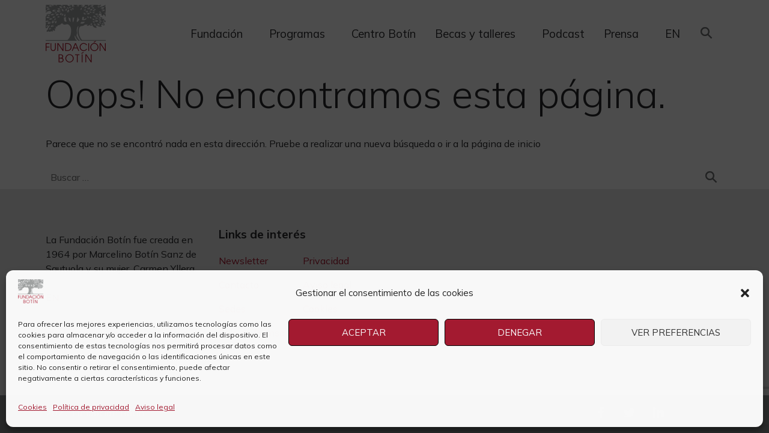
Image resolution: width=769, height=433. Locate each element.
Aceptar (364, 332)
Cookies (32, 406)
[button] (745, 293)
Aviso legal (155, 406)
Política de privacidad (91, 406)
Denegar (519, 332)
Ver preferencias (675, 332)
